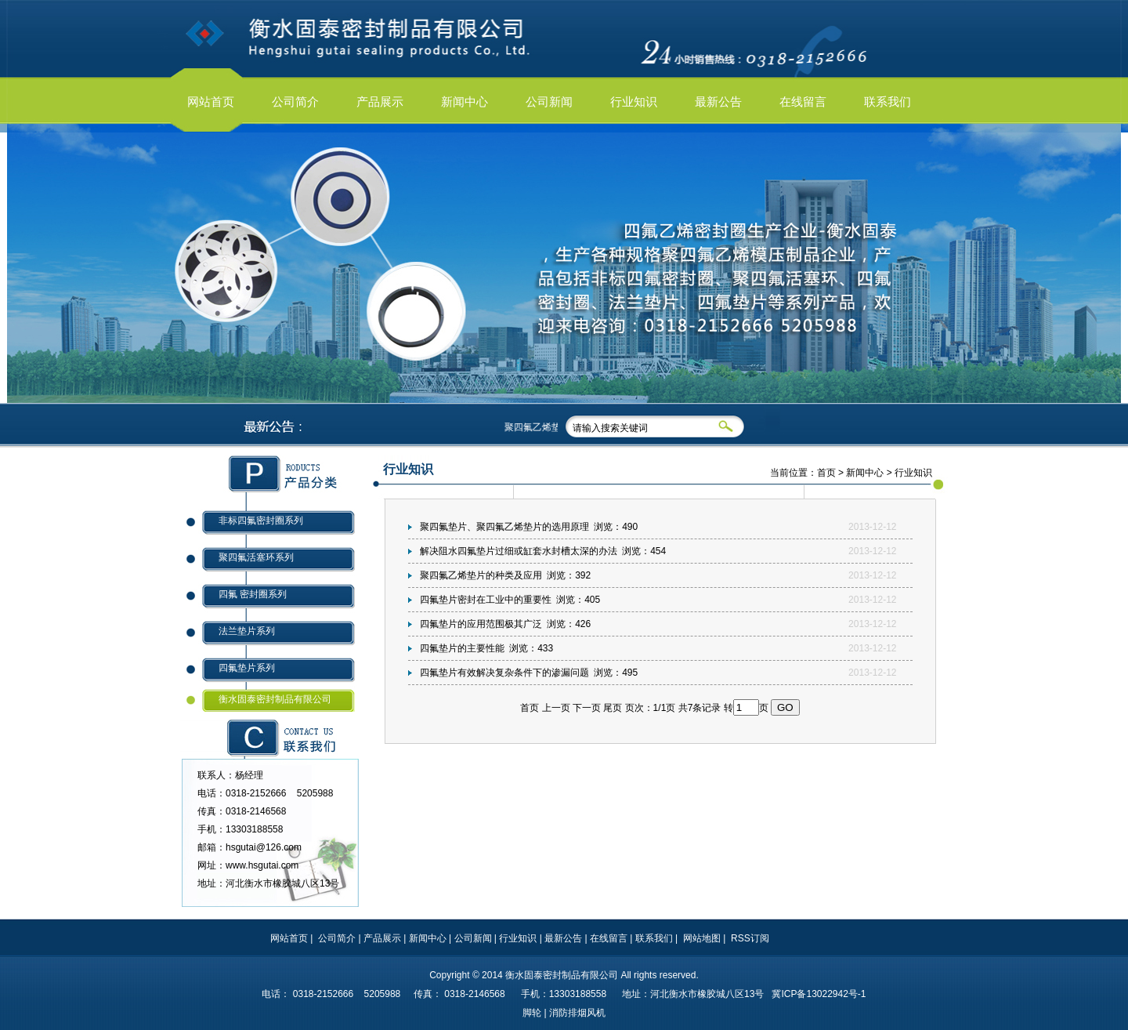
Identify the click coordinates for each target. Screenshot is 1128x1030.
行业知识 (518, 938)
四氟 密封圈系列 (253, 594)
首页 (826, 472)
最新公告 (563, 938)
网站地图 (702, 938)
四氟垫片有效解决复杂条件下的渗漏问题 (504, 672)
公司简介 (337, 938)
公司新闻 (473, 938)
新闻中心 (865, 472)
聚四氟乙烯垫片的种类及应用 (481, 575)
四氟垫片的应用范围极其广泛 (481, 623)
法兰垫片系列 (247, 631)
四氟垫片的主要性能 (462, 648)
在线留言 (608, 938)
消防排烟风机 (577, 1012)
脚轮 (531, 1012)
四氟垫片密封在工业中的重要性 (485, 599)
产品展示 (382, 938)
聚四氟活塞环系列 (256, 557)
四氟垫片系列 (247, 667)
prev (33, 272)
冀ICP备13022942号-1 (819, 993)
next (1094, 272)
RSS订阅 (750, 938)
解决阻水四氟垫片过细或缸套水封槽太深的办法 (518, 551)
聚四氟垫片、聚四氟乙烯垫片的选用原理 (504, 526)
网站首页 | (293, 938)
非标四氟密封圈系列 (261, 520)
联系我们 (654, 938)
